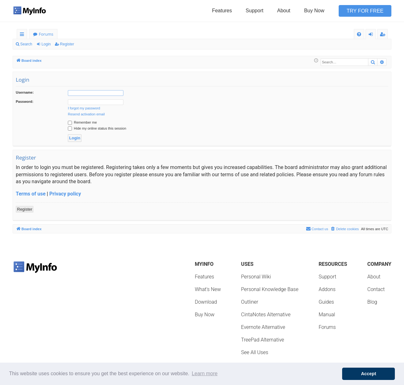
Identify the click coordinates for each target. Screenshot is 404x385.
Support (254, 10)
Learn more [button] (204, 373)
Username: (25, 92)
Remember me (82, 122)
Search (26, 44)
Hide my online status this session (97, 128)
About (283, 10)
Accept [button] (368, 373)
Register (67, 44)
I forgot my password (84, 108)
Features (222, 10)
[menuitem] (359, 34)
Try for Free (365, 11)
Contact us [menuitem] (317, 228)
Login (45, 44)
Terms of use (30, 194)
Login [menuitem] (372, 35)
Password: (24, 101)
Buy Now (314, 10)
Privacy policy (65, 194)
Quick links (23, 35)
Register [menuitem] (383, 35)
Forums (46, 34)
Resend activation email (86, 114)
